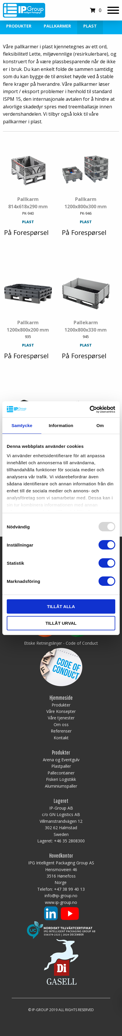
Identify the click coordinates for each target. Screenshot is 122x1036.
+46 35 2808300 (69, 841)
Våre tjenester (61, 718)
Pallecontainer (61, 773)
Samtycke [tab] (21, 425)
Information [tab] (61, 425)
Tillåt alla (61, 606)
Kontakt (61, 737)
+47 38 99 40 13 (69, 889)
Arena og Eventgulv (61, 759)
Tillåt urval (61, 623)
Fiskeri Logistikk (61, 779)
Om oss (61, 724)
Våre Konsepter (61, 711)
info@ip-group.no (61, 895)
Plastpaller (61, 766)
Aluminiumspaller (61, 786)
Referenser (61, 731)
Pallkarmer (57, 26)
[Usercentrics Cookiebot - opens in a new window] (89, 409)
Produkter (18, 26)
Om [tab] (100, 425)
